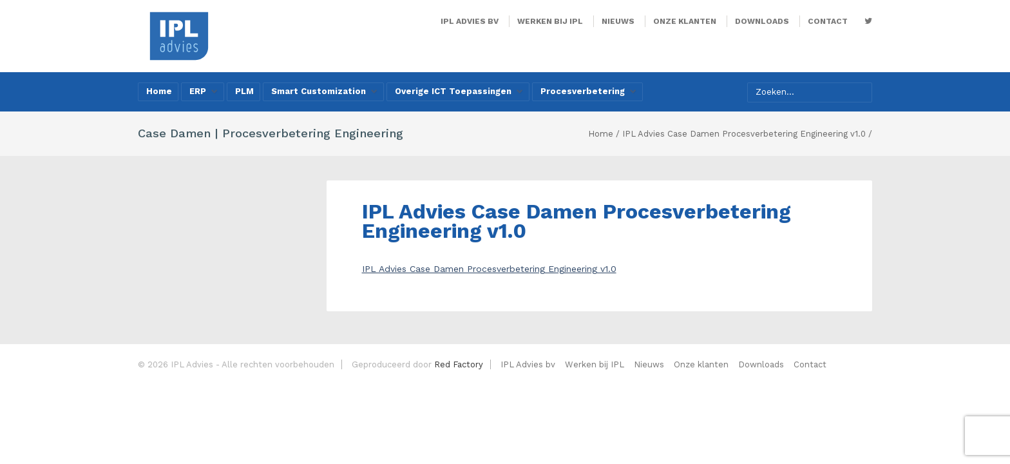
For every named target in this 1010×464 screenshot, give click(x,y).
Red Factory (458, 364)
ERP (203, 91)
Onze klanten (684, 21)
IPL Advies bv (470, 21)
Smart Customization (324, 91)
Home (159, 91)
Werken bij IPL (550, 21)
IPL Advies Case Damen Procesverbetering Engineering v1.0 (489, 269)
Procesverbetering (588, 91)
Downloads (762, 21)
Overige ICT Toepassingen (459, 91)
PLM (244, 91)
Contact (828, 21)
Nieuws (618, 21)
